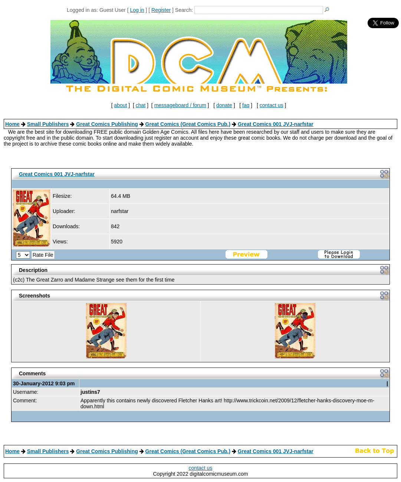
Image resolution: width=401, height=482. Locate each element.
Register (161, 10)
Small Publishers (48, 124)
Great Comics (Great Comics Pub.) (188, 124)
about (120, 105)
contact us (271, 105)
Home (12, 124)
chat (140, 105)
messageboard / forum (180, 105)
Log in (137, 10)
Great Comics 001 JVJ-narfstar (275, 124)
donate (224, 105)
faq (245, 105)
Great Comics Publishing (107, 124)
